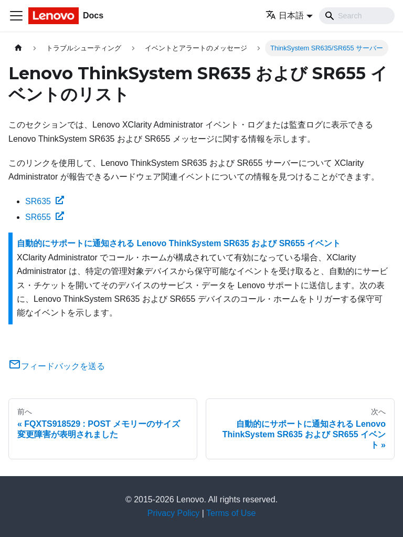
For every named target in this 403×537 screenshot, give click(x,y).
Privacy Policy (173, 513)
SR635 (44, 201)
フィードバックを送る (56, 366)
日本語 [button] (285, 15)
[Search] (357, 15)
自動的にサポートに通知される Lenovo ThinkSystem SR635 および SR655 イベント (179, 243)
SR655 (44, 217)
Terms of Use (231, 513)
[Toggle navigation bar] (16, 16)
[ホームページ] (18, 48)
